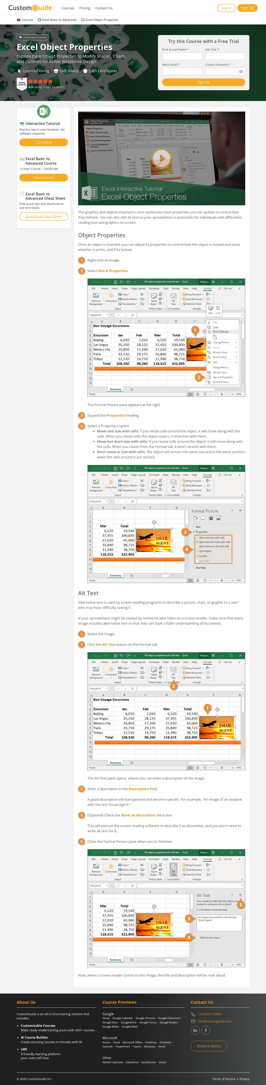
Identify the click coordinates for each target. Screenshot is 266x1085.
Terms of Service (223, 1079)
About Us (26, 1002)
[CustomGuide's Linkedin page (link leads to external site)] (195, 1030)
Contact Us (104, 8)
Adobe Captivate (112, 1062)
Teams (137, 1046)
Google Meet (130, 1026)
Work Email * (171, 64)
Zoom (162, 1062)
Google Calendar (122, 1018)
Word (161, 1046)
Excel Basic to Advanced (59, 20)
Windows (149, 1046)
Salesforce (132, 1062)
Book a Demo (209, 1046)
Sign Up (247, 8)
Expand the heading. (113, 415)
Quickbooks (148, 1062)
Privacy (244, 1079)
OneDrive (151, 1042)
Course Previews (119, 1002)
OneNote (165, 1042)
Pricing (84, 8)
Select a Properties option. (166, 503)
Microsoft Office (132, 1042)
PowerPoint (123, 1046)
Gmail (106, 1018)
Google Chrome (145, 1018)
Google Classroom (169, 1018)
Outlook (107, 1046)
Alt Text (88, 593)
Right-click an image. (103, 260)
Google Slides (110, 1026)
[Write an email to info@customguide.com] (220, 1021)
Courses (67, 8)
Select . (166, 337)
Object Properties (101, 235)
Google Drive (129, 1022)
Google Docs (110, 1022)
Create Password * (218, 64)
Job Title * (212, 49)
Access (106, 1042)
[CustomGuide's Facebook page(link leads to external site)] (206, 1030)
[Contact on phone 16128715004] (220, 1014)
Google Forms (148, 1022)
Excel (116, 1042)
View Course (43, 177)
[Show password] (241, 71)
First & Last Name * (175, 49)
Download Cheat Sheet (44, 216)
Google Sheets (168, 1022)
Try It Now (44, 142)
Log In (226, 8)
